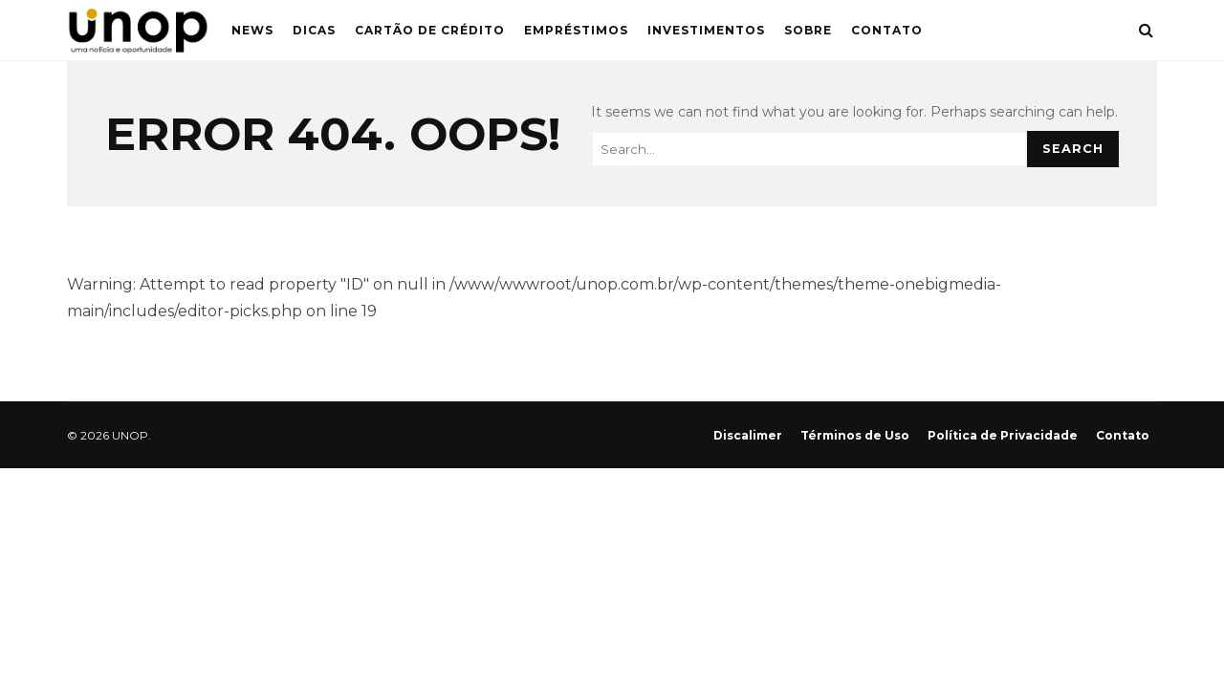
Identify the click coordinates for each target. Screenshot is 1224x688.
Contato (887, 30)
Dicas (314, 30)
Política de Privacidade (1003, 435)
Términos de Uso (854, 435)
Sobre (808, 30)
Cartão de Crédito (430, 30)
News (252, 30)
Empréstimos (576, 30)
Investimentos (706, 30)
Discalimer (747, 435)
